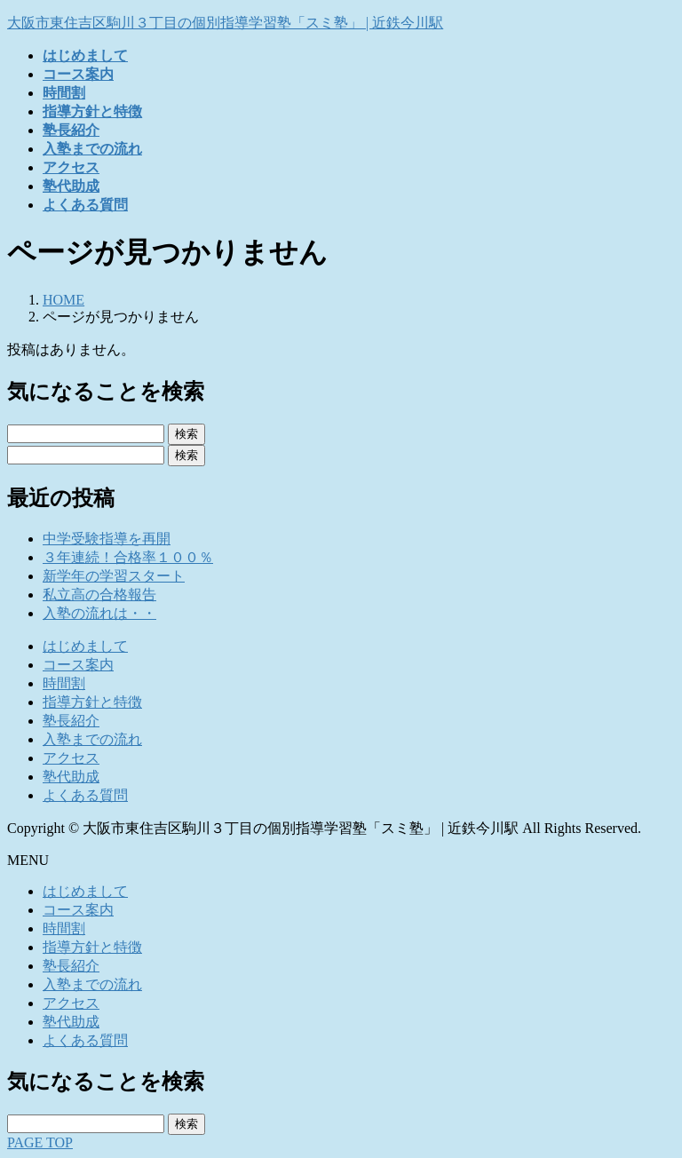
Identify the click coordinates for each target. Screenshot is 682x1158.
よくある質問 (85, 795)
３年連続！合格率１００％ (128, 557)
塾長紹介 (71, 720)
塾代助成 (71, 776)
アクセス (71, 757)
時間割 (64, 683)
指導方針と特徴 (92, 702)
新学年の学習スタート (114, 575)
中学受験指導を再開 (106, 538)
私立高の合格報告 (99, 594)
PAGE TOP (40, 1142)
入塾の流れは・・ (99, 613)
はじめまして (85, 646)
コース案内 (78, 664)
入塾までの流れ (92, 739)
